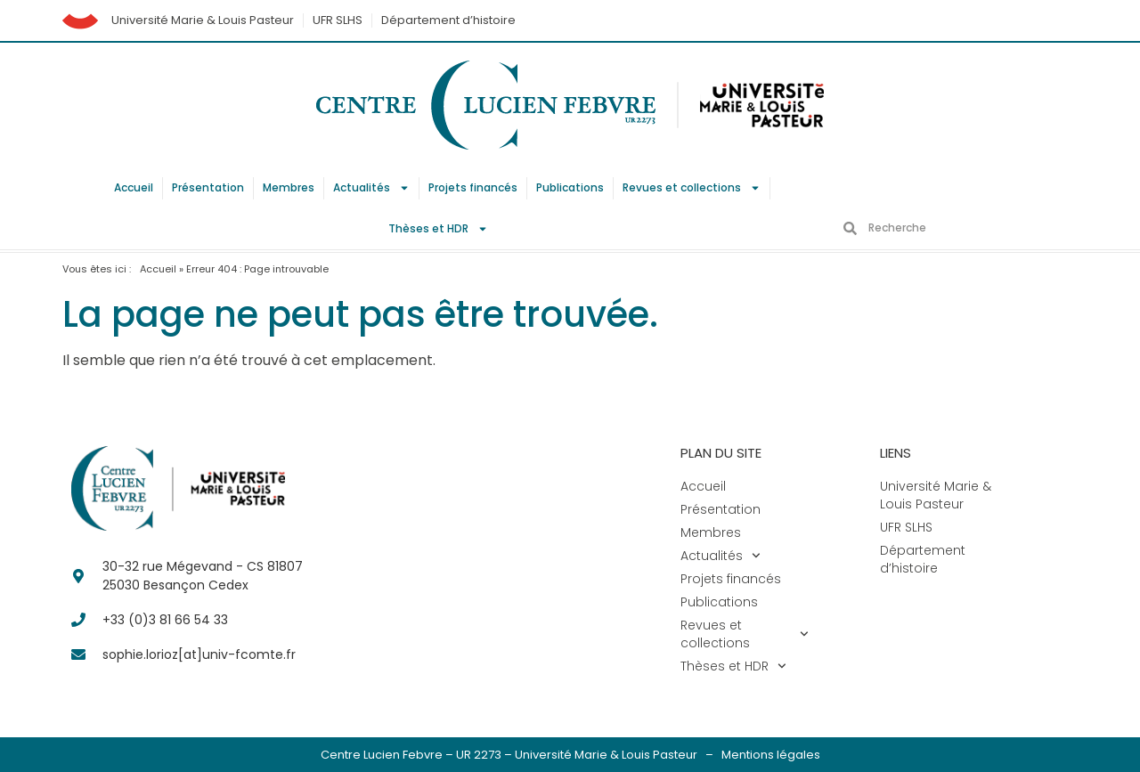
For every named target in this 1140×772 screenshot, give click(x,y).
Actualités (371, 188)
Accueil (133, 187)
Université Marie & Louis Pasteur (202, 20)
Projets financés (472, 187)
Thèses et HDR (438, 229)
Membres (288, 187)
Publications (570, 187)
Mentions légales (770, 754)
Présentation (208, 187)
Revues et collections (692, 188)
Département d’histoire (448, 20)
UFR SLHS (337, 20)
